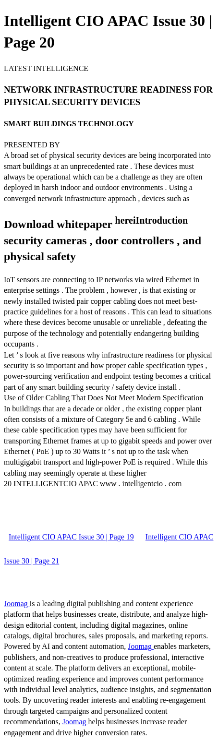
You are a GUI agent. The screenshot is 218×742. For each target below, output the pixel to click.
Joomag (17, 603)
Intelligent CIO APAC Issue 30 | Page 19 (71, 537)
